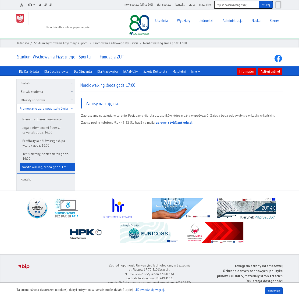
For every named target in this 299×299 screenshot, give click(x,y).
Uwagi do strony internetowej (259, 266)
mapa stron (205, 4)
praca (192, 4)
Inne (195, 71)
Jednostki (23, 43)
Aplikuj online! (270, 71)
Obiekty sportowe (47, 100)
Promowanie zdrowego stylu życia (116, 43)
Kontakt (26, 179)
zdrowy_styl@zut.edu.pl (174, 122)
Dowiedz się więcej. (151, 290)
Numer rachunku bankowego (42, 119)
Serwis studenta (47, 92)
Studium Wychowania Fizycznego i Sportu (61, 43)
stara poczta (164, 4)
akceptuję (274, 290)
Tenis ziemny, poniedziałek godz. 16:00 (45, 156)
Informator (246, 71)
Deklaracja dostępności (264, 281)
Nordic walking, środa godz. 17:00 (45, 167)
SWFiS (47, 83)
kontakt (180, 4)
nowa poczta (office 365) (139, 4)
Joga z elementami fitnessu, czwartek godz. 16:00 (41, 130)
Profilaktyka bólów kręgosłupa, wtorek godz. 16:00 (44, 143)
